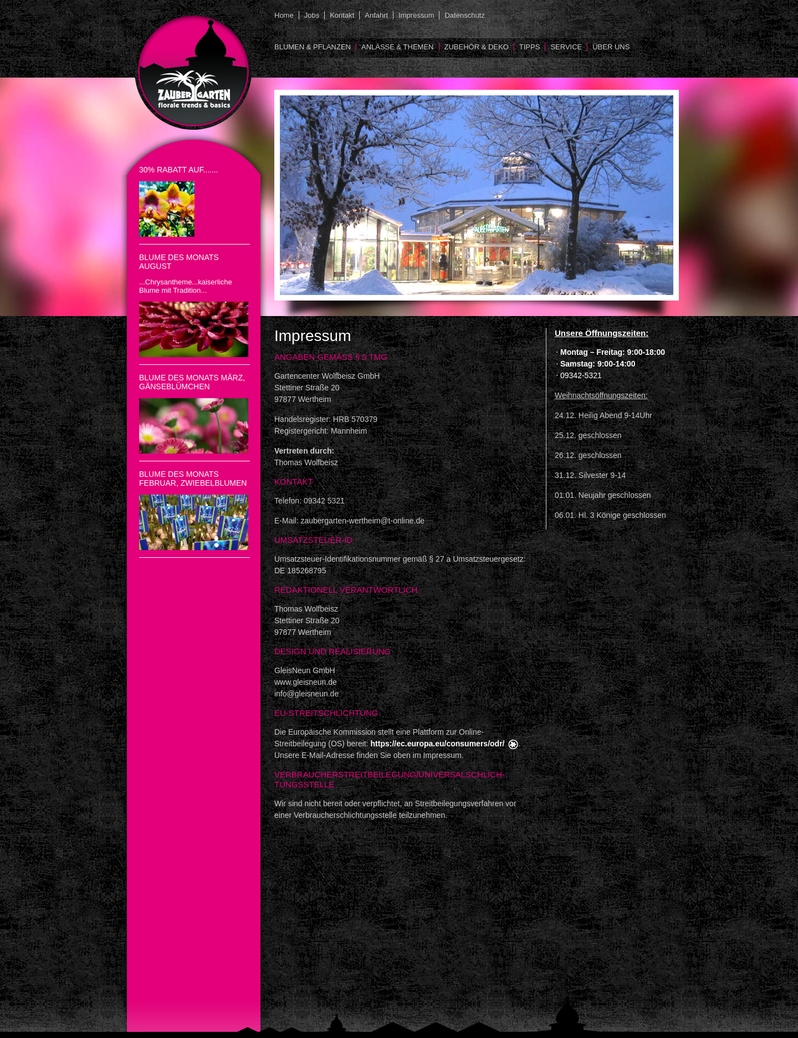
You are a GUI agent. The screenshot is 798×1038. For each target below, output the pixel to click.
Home (284, 15)
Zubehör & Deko (476, 47)
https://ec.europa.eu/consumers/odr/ (438, 743)
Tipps (529, 47)
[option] (476, 195)
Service (566, 47)
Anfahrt (376, 15)
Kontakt (342, 15)
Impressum (416, 15)
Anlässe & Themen (397, 47)
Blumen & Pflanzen (312, 47)
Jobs (311, 15)
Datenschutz (464, 15)
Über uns (611, 47)
